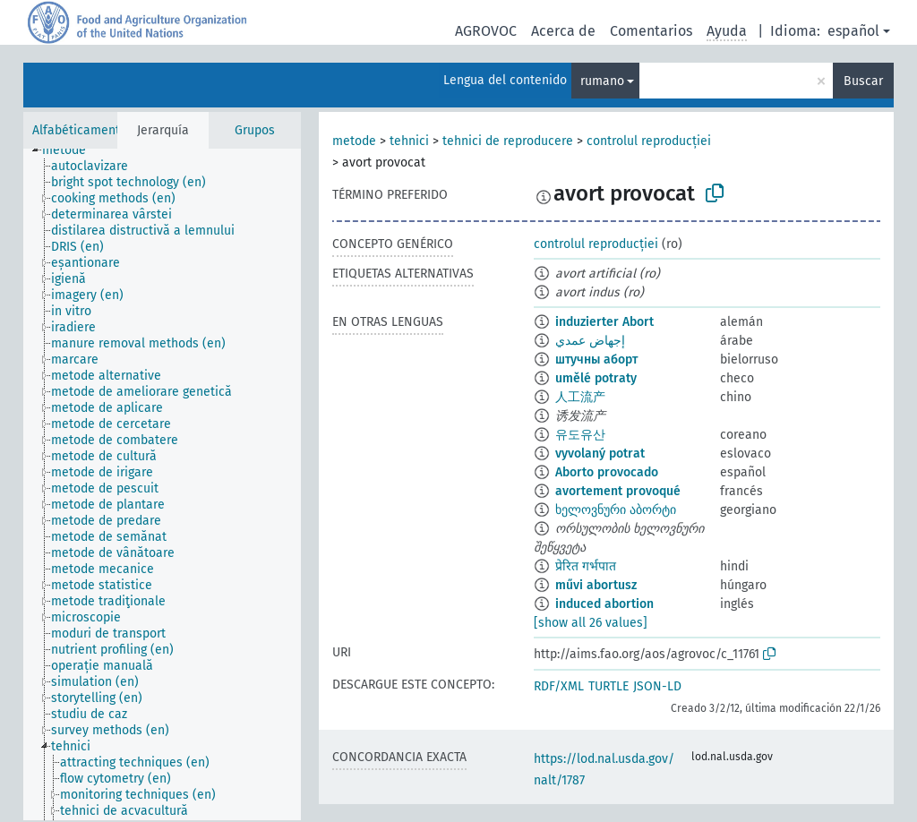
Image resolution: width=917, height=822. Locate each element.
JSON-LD (657, 686)
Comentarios (651, 30)
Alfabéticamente (79, 130)
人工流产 (580, 397)
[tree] (162, 484)
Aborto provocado (606, 472)
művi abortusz (596, 585)
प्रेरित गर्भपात (585, 566)
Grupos (255, 130)
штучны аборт (596, 359)
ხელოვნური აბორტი (615, 510)
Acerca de (563, 30)
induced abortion (604, 604)
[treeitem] (71, 150)
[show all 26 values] (590, 622)
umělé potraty (596, 378)
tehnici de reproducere (507, 141)
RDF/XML (559, 686)
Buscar (863, 81)
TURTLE (608, 686)
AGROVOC (486, 30)
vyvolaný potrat (600, 453)
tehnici (409, 141)
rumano (602, 81)
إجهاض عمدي (590, 340)
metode (354, 141)
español (853, 30)
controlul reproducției (649, 141)
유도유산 (580, 434)
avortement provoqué (618, 491)
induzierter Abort (604, 322)
